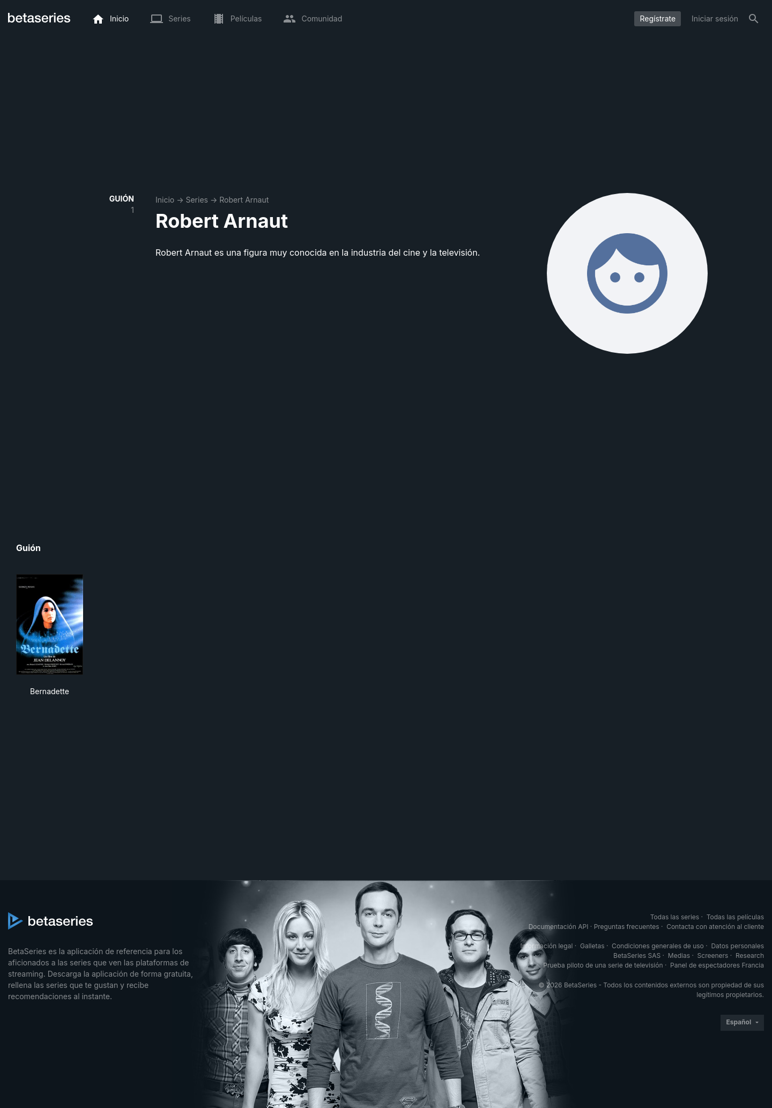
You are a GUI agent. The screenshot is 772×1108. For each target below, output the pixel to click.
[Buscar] (754, 18)
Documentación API (559, 927)
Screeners (713, 955)
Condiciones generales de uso (658, 946)
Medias (679, 955)
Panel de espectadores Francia (717, 965)
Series (196, 199)
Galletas (592, 946)
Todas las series (674, 917)
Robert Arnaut (244, 199)
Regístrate (658, 18)
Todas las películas (735, 917)
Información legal (546, 946)
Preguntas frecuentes (626, 927)
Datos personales (737, 946)
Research (750, 955)
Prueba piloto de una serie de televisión (603, 965)
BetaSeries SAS (636, 955)
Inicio (164, 199)
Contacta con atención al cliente (715, 927)
